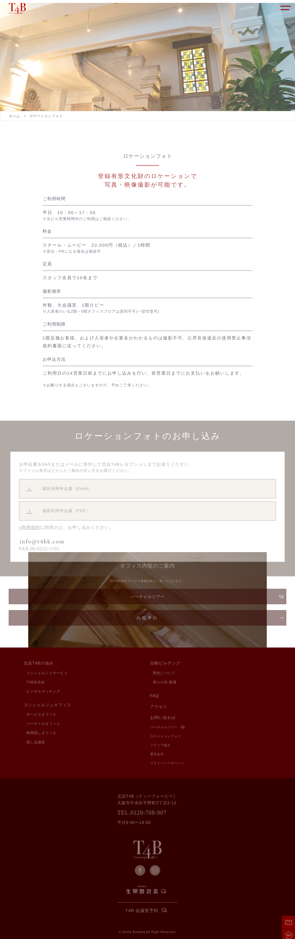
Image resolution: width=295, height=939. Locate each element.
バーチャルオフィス (43, 724)
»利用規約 (29, 548)
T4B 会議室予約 (142, 911)
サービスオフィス (41, 715)
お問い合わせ (163, 718)
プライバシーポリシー (167, 763)
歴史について (164, 673)
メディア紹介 (160, 745)
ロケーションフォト (165, 736)
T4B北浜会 (36, 682)
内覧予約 (147, 620)
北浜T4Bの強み (39, 664)
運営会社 (157, 754)
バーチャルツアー (147, 598)
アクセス (158, 707)
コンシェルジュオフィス (47, 705)
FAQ (154, 696)
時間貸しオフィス (41, 733)
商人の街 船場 (165, 682)
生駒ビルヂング (165, 664)
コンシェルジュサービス (47, 673)
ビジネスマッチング (43, 691)
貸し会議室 (36, 742)
